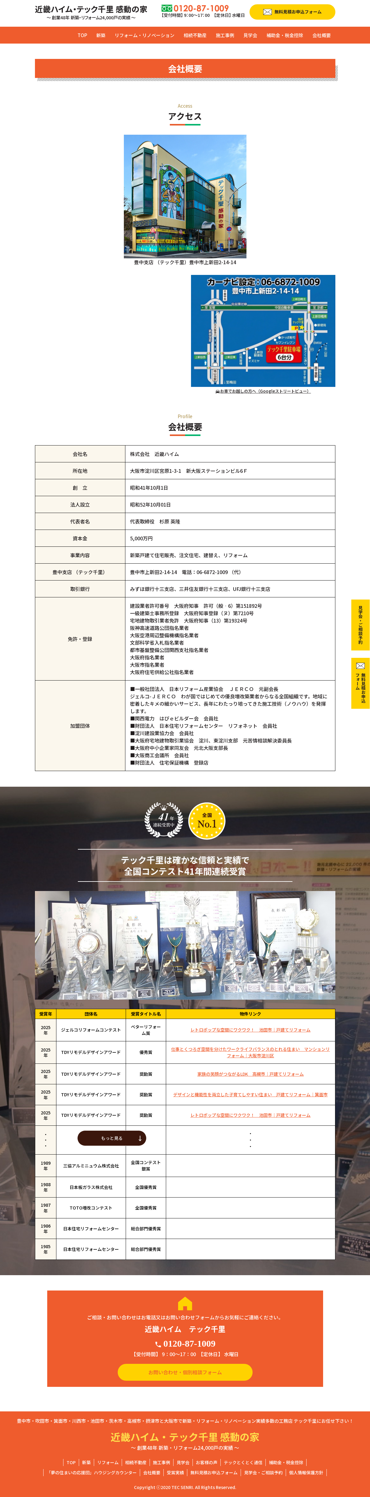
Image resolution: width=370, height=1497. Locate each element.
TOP (82, 35)
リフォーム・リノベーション (144, 35)
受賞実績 (175, 1472)
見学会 (250, 35)
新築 (100, 35)
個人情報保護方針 (306, 1472)
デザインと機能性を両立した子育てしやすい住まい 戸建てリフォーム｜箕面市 (250, 1094)
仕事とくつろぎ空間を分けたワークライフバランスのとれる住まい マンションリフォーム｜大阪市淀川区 (250, 1052)
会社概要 (321, 35)
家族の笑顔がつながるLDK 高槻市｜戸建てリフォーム (250, 1074)
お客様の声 (206, 1462)
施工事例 (225, 35)
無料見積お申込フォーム (214, 1472)
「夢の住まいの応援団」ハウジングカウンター (92, 1472)
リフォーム (108, 1462)
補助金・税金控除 (284, 35)
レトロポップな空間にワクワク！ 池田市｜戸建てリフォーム (250, 1030)
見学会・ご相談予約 (263, 1472)
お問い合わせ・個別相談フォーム (185, 1372)
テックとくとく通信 (243, 1462)
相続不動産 (195, 35)
